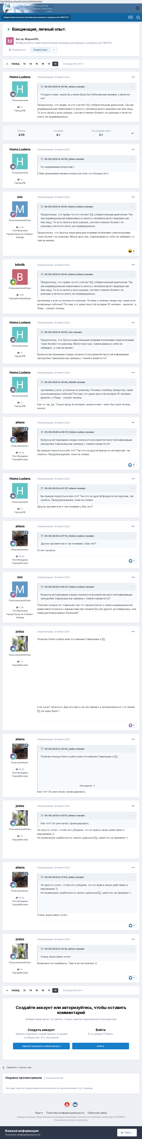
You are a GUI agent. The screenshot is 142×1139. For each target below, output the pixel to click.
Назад (15, 63)
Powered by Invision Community (71, 1120)
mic (20, 197)
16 (43, 63)
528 (20, 294)
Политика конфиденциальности (65, 1112)
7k (20, 661)
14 (30, 63)
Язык (39, 1112)
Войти (100, 1046)
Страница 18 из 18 (73, 63)
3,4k (20, 227)
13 (24, 63)
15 (37, 63)
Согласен (128, 1132)
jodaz (72, 159)
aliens (72, 86)
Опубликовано (53, 77)
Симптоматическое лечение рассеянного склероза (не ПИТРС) (73, 42)
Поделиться (17, 49)
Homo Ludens (20, 77)
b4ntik (20, 264)
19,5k (20, 452)
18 (55, 63)
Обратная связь (97, 1112)
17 (49, 63)
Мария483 (31, 39)
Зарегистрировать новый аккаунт (41, 1046)
